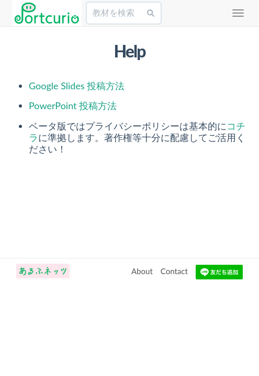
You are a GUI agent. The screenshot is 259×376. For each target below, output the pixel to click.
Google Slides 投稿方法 (77, 85)
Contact (174, 271)
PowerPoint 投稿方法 (73, 105)
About (142, 271)
